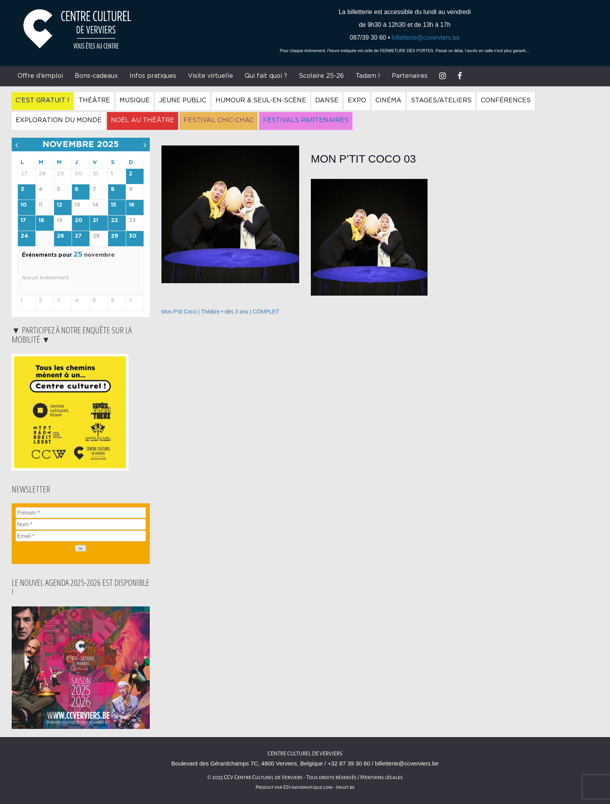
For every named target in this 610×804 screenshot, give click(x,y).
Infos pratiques (153, 76)
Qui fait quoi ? (266, 76)
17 (23, 220)
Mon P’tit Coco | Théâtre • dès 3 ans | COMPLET (220, 311)
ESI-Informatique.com (307, 787)
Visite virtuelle (210, 76)
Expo (357, 100)
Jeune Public (182, 100)
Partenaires (410, 76)
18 (41, 220)
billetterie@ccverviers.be (426, 37)
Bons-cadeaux (96, 76)
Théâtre (94, 100)
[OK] (80, 548)
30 (133, 236)
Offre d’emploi (40, 76)
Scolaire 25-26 (321, 76)
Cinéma (388, 100)
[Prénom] (81, 512)
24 (24, 236)
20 (78, 220)
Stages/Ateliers (441, 100)
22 (114, 220)
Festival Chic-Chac (219, 120)
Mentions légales (381, 777)
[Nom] (81, 524)
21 (95, 220)
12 (59, 205)
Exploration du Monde (59, 120)
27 (78, 236)
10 (24, 205)
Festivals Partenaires (306, 120)
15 (113, 205)
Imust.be (345, 787)
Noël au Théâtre (142, 120)
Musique (134, 100)
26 (60, 236)
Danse (326, 100)
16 (132, 205)
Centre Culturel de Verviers (305, 754)
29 (114, 236)
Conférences (506, 100)
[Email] (81, 536)
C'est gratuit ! (42, 100)
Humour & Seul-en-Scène (261, 100)
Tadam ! (368, 76)
